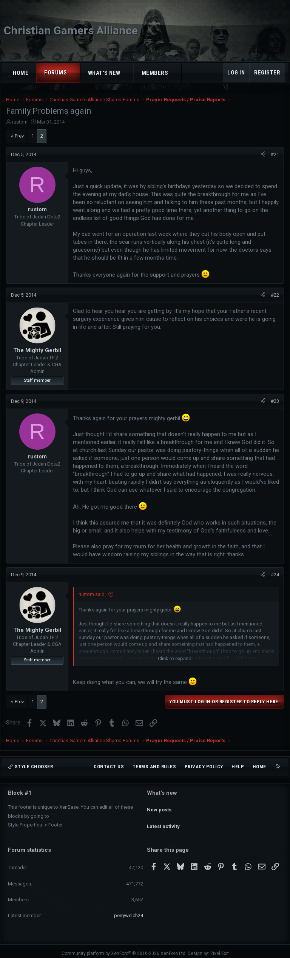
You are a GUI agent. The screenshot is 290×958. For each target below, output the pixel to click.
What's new (104, 73)
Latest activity (163, 820)
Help (237, 766)
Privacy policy (204, 766)
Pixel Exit (219, 949)
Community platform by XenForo (124, 949)
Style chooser (30, 766)
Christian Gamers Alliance (71, 30)
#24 (275, 574)
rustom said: (92, 594)
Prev (19, 136)
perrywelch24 (128, 911)
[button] (74, 72)
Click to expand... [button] (176, 658)
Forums (55, 72)
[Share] (263, 154)
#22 (275, 295)
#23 (275, 401)
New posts (159, 806)
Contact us (109, 766)
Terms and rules (154, 766)
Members (155, 73)
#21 (275, 154)
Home (20, 73)
